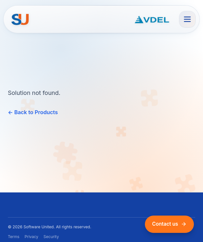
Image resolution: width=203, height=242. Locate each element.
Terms (13, 236)
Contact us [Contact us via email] (169, 224)
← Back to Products (33, 112)
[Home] (21, 19)
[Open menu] (187, 19)
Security (51, 236)
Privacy (31, 236)
